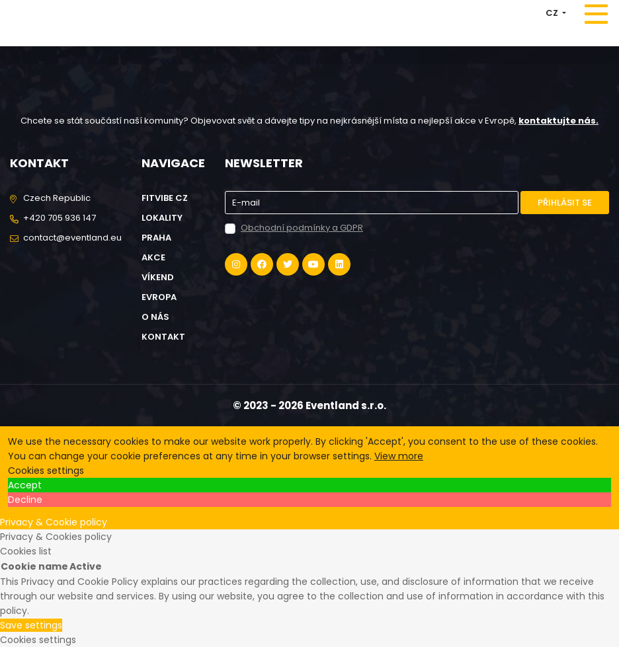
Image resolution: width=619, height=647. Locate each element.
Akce (153, 257)
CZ (553, 13)
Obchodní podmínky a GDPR (302, 227)
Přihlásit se (565, 202)
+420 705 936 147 (59, 217)
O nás (155, 317)
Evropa (159, 297)
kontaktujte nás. (558, 120)
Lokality (162, 217)
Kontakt (163, 336)
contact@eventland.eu (72, 237)
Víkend (158, 277)
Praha (156, 237)
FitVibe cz (165, 198)
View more (398, 456)
